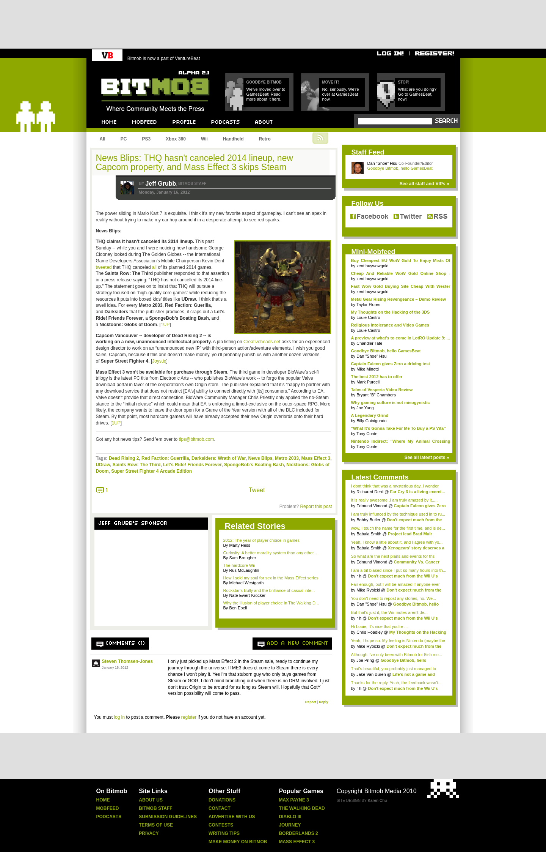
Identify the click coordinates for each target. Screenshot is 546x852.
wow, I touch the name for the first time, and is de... (398, 528)
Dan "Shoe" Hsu (382, 163)
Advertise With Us (232, 816)
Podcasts (109, 816)
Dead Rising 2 (124, 458)
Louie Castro (368, 317)
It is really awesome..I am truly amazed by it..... (394, 500)
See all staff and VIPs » (424, 183)
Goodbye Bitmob (264, 82)
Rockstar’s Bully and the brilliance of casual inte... (269, 590)
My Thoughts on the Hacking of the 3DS (390, 312)
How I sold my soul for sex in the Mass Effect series (270, 578)
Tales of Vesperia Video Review (382, 389)
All (102, 139)
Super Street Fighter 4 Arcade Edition (151, 471)
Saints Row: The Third (137, 464)
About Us (151, 800)
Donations (222, 800)
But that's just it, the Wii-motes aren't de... (389, 612)
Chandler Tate (369, 343)
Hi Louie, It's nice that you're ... (379, 626)
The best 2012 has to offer (377, 376)
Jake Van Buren (371, 674)
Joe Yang (364, 407)
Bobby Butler (368, 520)
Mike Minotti (367, 369)
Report (310, 702)
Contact (220, 808)
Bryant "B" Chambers (376, 395)
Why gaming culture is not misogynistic (390, 402)
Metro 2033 (287, 458)
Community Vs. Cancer (416, 562)
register (188, 717)
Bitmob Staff (155, 808)
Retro (264, 139)
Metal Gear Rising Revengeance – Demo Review (398, 299)
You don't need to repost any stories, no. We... (393, 598)
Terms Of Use (156, 825)
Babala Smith (368, 534)
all (154, 267)
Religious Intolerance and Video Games (390, 325)
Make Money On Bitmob (238, 841)
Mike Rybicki (368, 590)
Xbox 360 (176, 139)
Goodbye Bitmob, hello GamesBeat (400, 168)
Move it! (330, 82)
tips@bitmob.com (196, 439)
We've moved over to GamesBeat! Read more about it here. (266, 94)
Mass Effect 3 (315, 458)
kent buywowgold (372, 265)
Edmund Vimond (371, 505)
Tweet (257, 490)
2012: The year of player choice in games (261, 540)
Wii (204, 139)
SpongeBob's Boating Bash (254, 464)
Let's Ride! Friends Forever (192, 464)
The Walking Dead (302, 808)
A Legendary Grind (370, 415)
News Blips (260, 458)
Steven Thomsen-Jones (127, 661)
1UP (165, 324)
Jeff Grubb (160, 183)
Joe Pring (365, 660)
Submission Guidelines (168, 816)
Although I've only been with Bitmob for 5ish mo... (396, 654)
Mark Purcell (368, 382)
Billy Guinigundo (371, 420)
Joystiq (159, 361)
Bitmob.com (118, 68)
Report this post (316, 506)
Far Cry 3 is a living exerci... (417, 491)
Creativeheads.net (261, 341)
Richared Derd (369, 491)
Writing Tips (224, 833)
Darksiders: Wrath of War (218, 458)
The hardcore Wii (239, 565)
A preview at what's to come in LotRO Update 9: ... (400, 338)
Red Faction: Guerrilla (165, 458)
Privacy (148, 833)
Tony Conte (367, 433)
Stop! (404, 82)
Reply (323, 702)
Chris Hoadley (369, 632)
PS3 (146, 139)
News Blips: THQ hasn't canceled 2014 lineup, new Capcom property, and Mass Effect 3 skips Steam (194, 162)
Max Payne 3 (294, 800)
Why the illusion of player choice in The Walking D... (271, 603)
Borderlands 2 (298, 833)
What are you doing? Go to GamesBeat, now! (417, 94)
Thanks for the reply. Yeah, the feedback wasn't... (396, 682)
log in (119, 717)
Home (103, 800)
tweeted (104, 267)
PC (124, 139)
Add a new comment (297, 644)
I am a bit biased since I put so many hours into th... (398, 570)
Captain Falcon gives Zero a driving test (390, 363)
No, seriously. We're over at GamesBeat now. (340, 94)
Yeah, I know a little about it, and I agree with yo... (397, 542)
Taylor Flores (368, 304)
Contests (221, 825)
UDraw (103, 464)
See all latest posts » (426, 457)
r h (358, 576)
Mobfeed (107, 808)
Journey (290, 825)
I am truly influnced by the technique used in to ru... (398, 514)
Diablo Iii (290, 816)
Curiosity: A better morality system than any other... (270, 553)
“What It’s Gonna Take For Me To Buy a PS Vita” (398, 428)
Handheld (233, 139)
